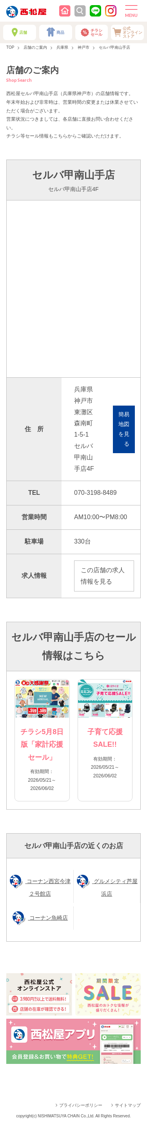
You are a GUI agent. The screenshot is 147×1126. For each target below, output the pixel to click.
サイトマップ (128, 1105)
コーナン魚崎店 (48, 918)
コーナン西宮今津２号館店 (48, 887)
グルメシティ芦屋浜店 (115, 887)
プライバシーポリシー (80, 1105)
